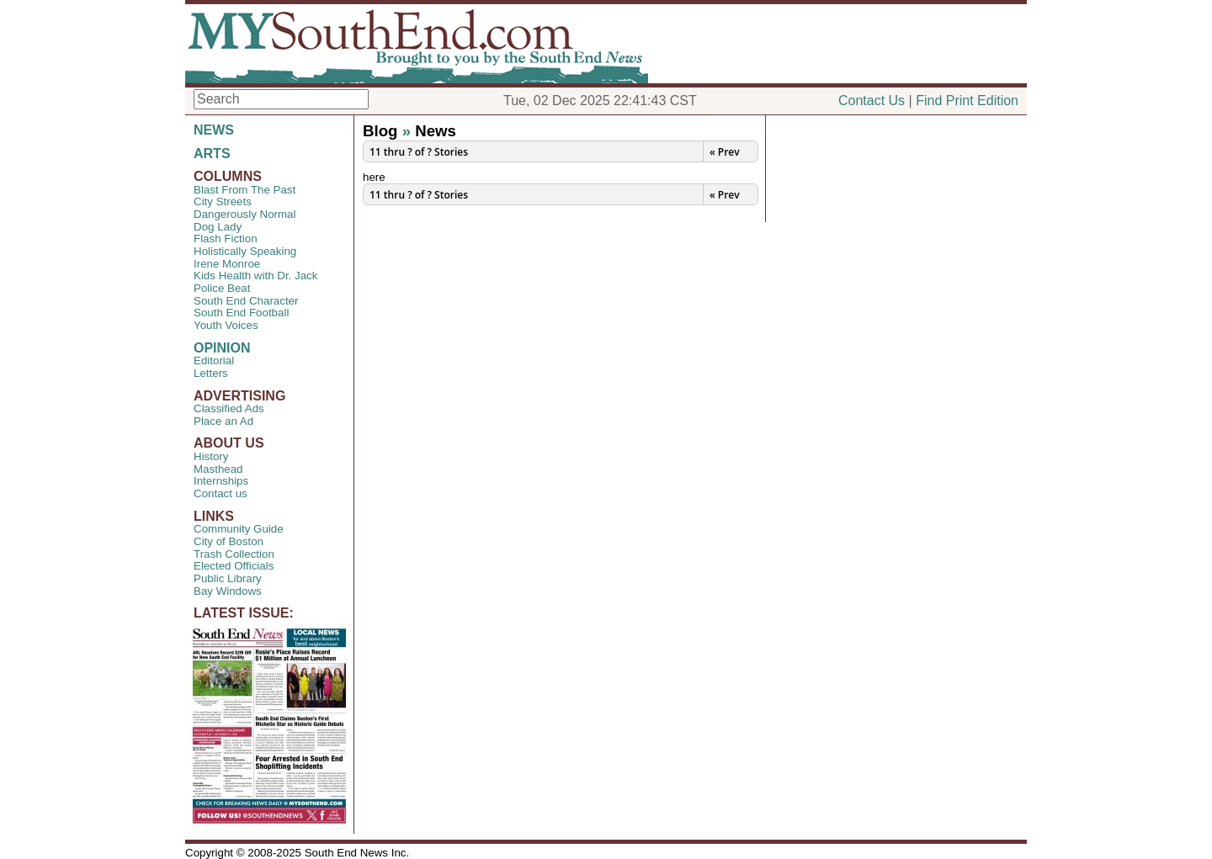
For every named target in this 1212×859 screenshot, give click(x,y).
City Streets (223, 201)
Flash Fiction (226, 238)
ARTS (212, 153)
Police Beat (222, 288)
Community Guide (239, 528)
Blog (380, 131)
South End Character (246, 300)
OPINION (222, 348)
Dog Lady (218, 226)
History (211, 456)
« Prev (725, 152)
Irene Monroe (227, 263)
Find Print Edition (967, 100)
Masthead (218, 469)
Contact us (220, 493)
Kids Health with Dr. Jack (255, 275)
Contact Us (871, 100)
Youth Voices (226, 325)
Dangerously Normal (244, 214)
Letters (211, 373)
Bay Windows (228, 591)
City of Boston (228, 541)
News (435, 131)
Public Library (228, 578)
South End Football (241, 312)
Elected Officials (234, 565)
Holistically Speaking (245, 251)
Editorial (214, 360)
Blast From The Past (244, 189)
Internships (221, 481)
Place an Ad (223, 421)
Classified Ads (229, 408)
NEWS (214, 130)
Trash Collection (234, 554)
